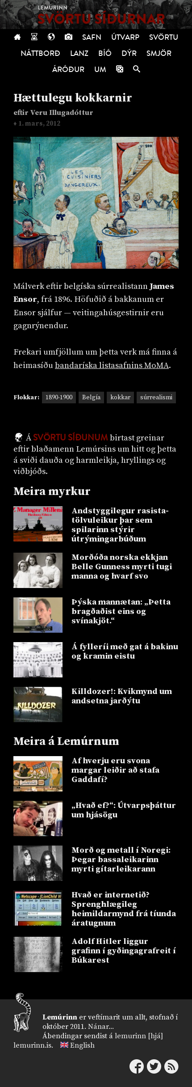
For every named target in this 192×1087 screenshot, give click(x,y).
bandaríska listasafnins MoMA (112, 365)
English (82, 1045)
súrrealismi (156, 397)
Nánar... (101, 1026)
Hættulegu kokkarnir (72, 98)
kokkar (120, 397)
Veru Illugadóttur (61, 113)
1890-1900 (59, 397)
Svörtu (163, 37)
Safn (91, 37)
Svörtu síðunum (70, 438)
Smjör (158, 53)
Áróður (68, 69)
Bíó (105, 53)
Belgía (91, 397)
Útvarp (125, 37)
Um (100, 69)
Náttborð (40, 53)
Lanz (79, 53)
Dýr (129, 53)
